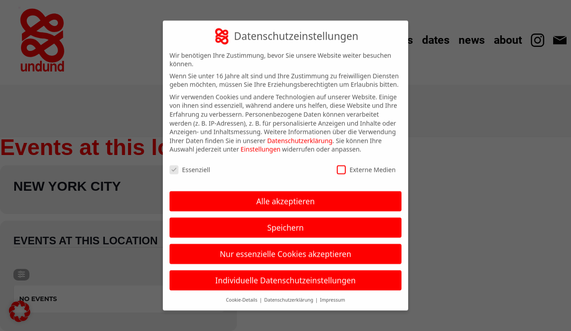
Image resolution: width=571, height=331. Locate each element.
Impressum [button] (332, 293)
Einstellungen (260, 143)
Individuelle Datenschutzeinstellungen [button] (285, 274)
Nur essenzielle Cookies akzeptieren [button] (285, 248)
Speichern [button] (285, 221)
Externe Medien (366, 163)
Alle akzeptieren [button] (286, 195)
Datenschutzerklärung (299, 134)
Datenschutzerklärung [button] (289, 293)
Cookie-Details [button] (242, 293)
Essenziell (190, 163)
